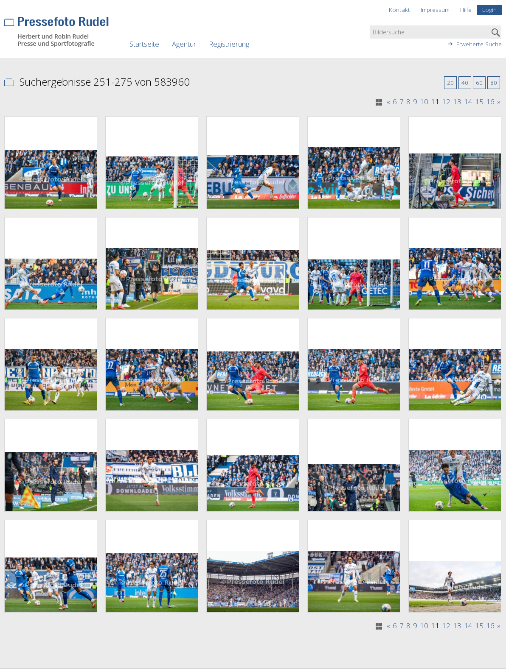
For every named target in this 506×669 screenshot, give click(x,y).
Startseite (144, 44)
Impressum (435, 10)
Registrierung (229, 44)
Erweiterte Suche (479, 44)
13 (457, 101)
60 (479, 82)
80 (493, 82)
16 (490, 101)
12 (446, 101)
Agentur (184, 44)
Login (489, 10)
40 (464, 82)
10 (424, 101)
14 (468, 101)
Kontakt (399, 10)
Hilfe (466, 10)
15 (479, 101)
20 (450, 82)
